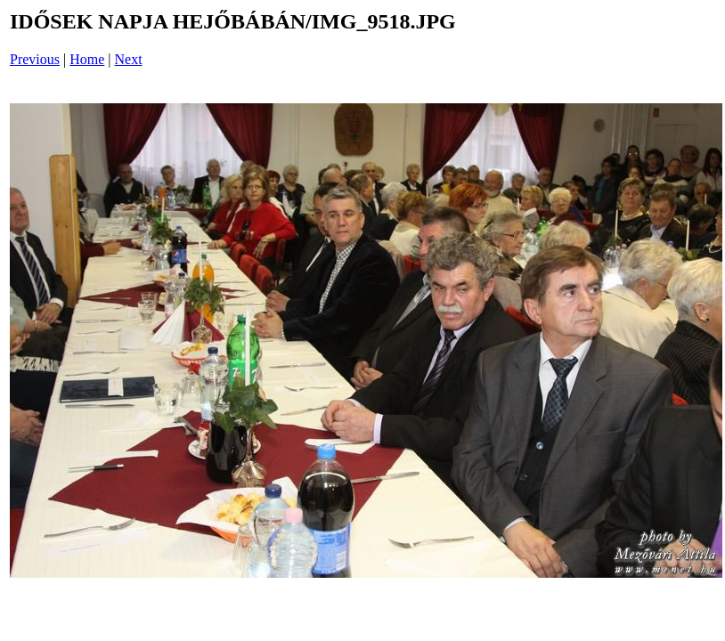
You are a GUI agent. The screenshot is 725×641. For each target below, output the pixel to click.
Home (86, 59)
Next (129, 59)
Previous (35, 59)
